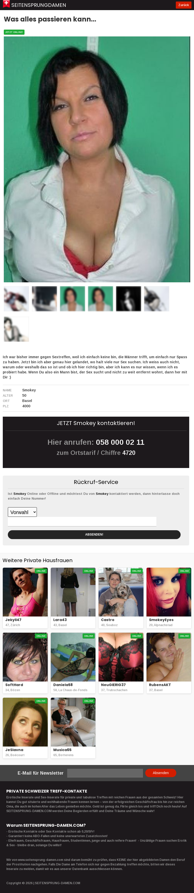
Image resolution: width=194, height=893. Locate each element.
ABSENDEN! (94, 534)
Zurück (183, 5)
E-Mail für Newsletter (41, 773)
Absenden (161, 773)
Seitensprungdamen (38, 5)
